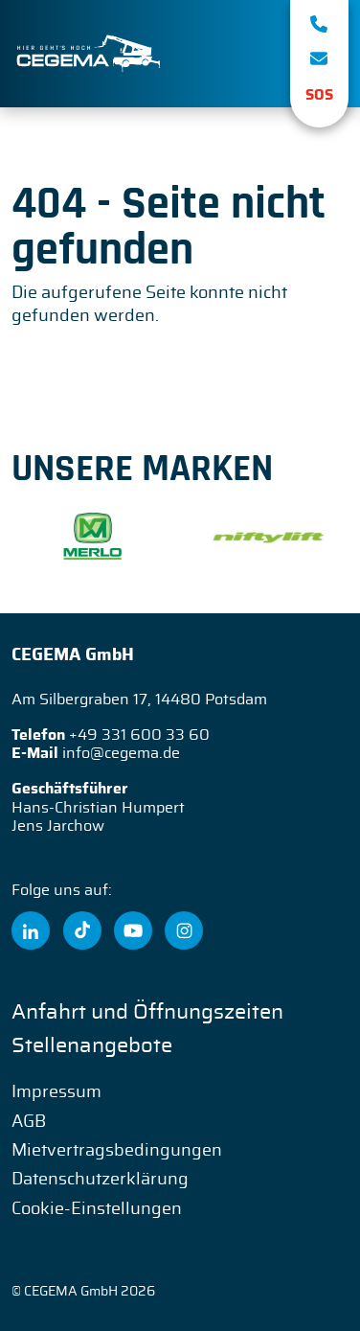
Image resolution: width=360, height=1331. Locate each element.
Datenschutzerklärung (100, 1179)
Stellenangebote (91, 1045)
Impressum (56, 1092)
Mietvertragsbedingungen (116, 1150)
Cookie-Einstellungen (96, 1209)
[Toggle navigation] (248, 53)
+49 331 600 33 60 (139, 735)
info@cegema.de (121, 753)
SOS (319, 95)
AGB (28, 1122)
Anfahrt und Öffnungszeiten (147, 1011)
